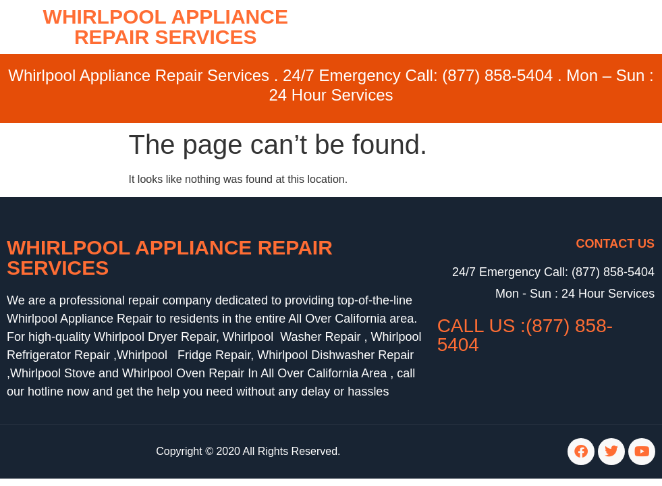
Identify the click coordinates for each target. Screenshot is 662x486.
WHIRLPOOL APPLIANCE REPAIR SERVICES (165, 26)
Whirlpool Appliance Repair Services (170, 257)
